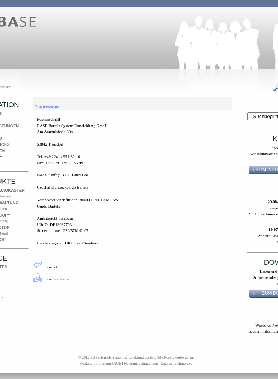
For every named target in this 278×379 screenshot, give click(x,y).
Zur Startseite (57, 279)
